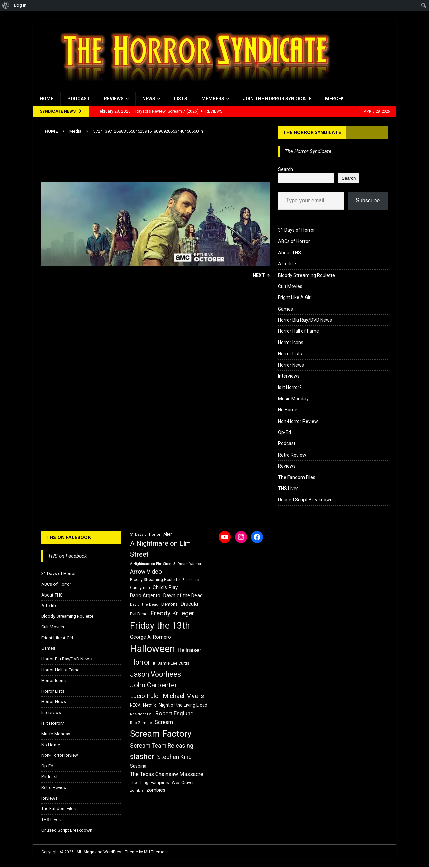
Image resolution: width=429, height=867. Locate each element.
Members (212, 98)
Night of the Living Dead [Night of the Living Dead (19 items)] (183, 705)
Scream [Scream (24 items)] (164, 722)
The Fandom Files (296, 477)
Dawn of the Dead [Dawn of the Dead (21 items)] (183, 595)
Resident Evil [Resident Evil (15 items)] (141, 714)
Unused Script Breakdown (305, 499)
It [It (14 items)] (154, 663)
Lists (180, 98)
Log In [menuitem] (20, 5)
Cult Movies (290, 286)
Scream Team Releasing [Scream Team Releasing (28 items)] (161, 745)
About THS (289, 252)
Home (46, 98)
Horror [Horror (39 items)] (140, 662)
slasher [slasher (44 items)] (142, 756)
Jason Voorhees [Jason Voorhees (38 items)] (155, 674)
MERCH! (334, 98)
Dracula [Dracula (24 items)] (189, 604)
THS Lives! (289, 488)
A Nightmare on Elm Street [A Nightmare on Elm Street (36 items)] (160, 548)
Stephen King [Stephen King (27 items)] (174, 757)
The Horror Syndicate (312, 132)
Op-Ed (284, 432)
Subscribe (368, 200)
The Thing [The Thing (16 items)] (139, 782)
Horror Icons (290, 342)
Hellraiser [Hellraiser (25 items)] (189, 650)
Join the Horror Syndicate (277, 98)
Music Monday (293, 398)
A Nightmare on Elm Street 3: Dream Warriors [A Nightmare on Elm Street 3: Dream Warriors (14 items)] (166, 564)
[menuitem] (6, 5)
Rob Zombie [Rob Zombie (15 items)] (141, 723)
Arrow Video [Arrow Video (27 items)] (146, 571)
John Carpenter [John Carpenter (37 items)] (153, 685)
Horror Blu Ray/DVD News (305, 320)
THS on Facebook (68, 537)
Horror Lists (290, 353)
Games (285, 309)
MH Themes (155, 852)
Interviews (289, 376)
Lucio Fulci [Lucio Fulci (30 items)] (145, 696)
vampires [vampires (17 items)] (160, 782)
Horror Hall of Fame (298, 331)
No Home (287, 409)
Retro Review (292, 455)
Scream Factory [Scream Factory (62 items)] (161, 733)
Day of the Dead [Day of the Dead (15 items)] (144, 604)
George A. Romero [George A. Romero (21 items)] (150, 637)
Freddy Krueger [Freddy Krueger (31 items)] (172, 613)
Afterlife (287, 263)
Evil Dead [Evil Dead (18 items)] (139, 613)
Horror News (291, 365)
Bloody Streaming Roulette (306, 275)
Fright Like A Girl (295, 297)
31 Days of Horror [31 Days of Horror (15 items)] (145, 534)
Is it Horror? (290, 387)
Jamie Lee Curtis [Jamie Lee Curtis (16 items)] (173, 663)
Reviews (114, 98)
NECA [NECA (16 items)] (135, 705)
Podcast (78, 98)
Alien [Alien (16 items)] (168, 534)
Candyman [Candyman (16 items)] (140, 587)
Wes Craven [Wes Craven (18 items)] (183, 782)
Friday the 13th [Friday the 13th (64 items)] (160, 625)
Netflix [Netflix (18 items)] (149, 705)
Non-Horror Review (298, 421)
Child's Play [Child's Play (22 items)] (165, 587)
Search (285, 169)
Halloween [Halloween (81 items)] (152, 648)
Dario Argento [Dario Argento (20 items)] (145, 595)
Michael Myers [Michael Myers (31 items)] (183, 696)
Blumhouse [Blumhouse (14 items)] (191, 580)
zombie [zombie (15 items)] (137, 790)
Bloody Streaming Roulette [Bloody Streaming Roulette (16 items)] (155, 579)
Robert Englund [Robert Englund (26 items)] (174, 713)
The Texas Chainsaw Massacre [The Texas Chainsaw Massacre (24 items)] (166, 774)
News (148, 98)
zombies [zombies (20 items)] (155, 790)
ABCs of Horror (294, 241)
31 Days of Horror (296, 230)
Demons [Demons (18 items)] (169, 604)
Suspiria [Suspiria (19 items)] (138, 766)
